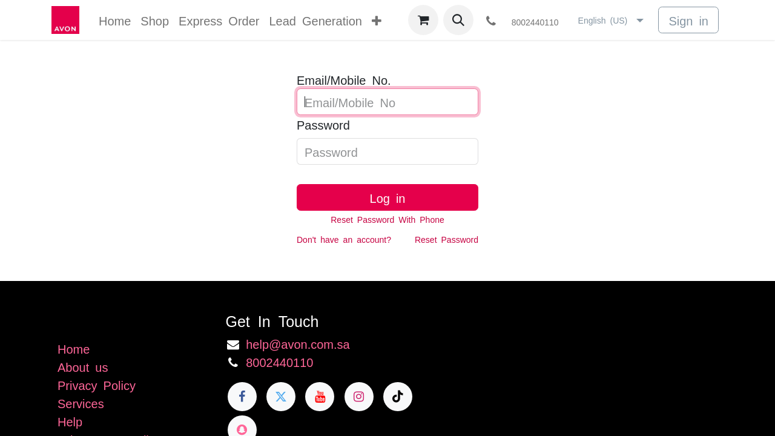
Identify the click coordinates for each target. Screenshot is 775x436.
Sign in (688, 20)
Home (74, 348)
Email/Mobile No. (344, 79)
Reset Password (446, 239)
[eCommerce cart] (423, 20)
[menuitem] (115, 20)
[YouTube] (319, 396)
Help (70, 420)
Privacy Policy (97, 384)
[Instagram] (359, 396)
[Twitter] (280, 396)
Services (81, 402)
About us (83, 366)
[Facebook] (242, 396)
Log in (388, 197)
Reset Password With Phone (387, 219)
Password (323, 124)
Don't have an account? (344, 239)
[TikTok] (397, 396)
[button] (458, 20)
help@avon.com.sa (298, 343)
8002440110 (279, 361)
